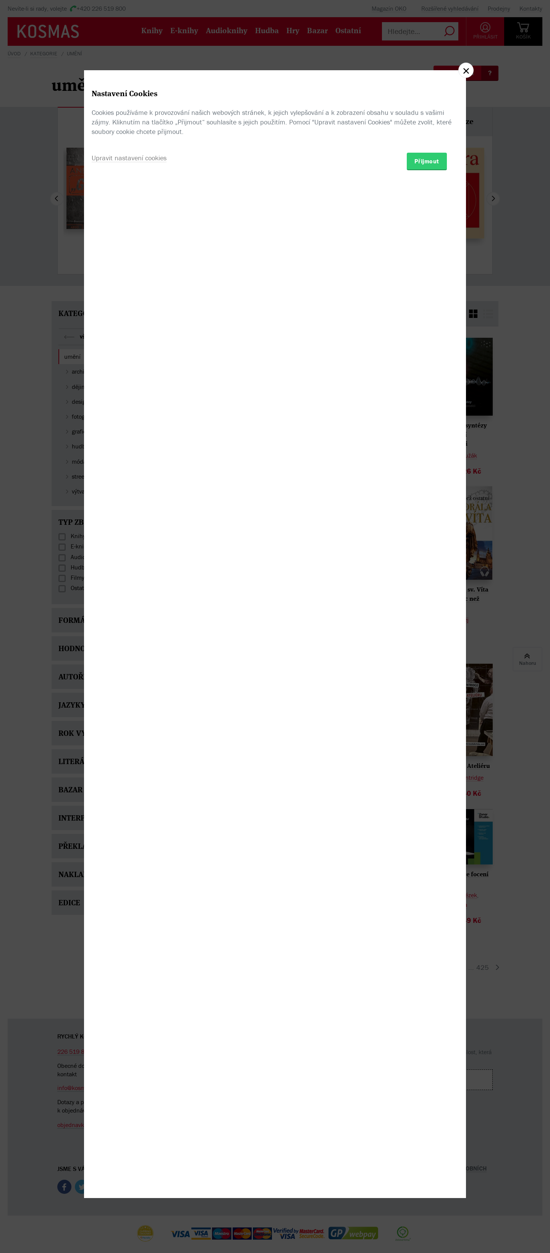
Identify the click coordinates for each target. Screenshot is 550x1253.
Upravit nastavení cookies (129, 667)
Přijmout (426, 671)
